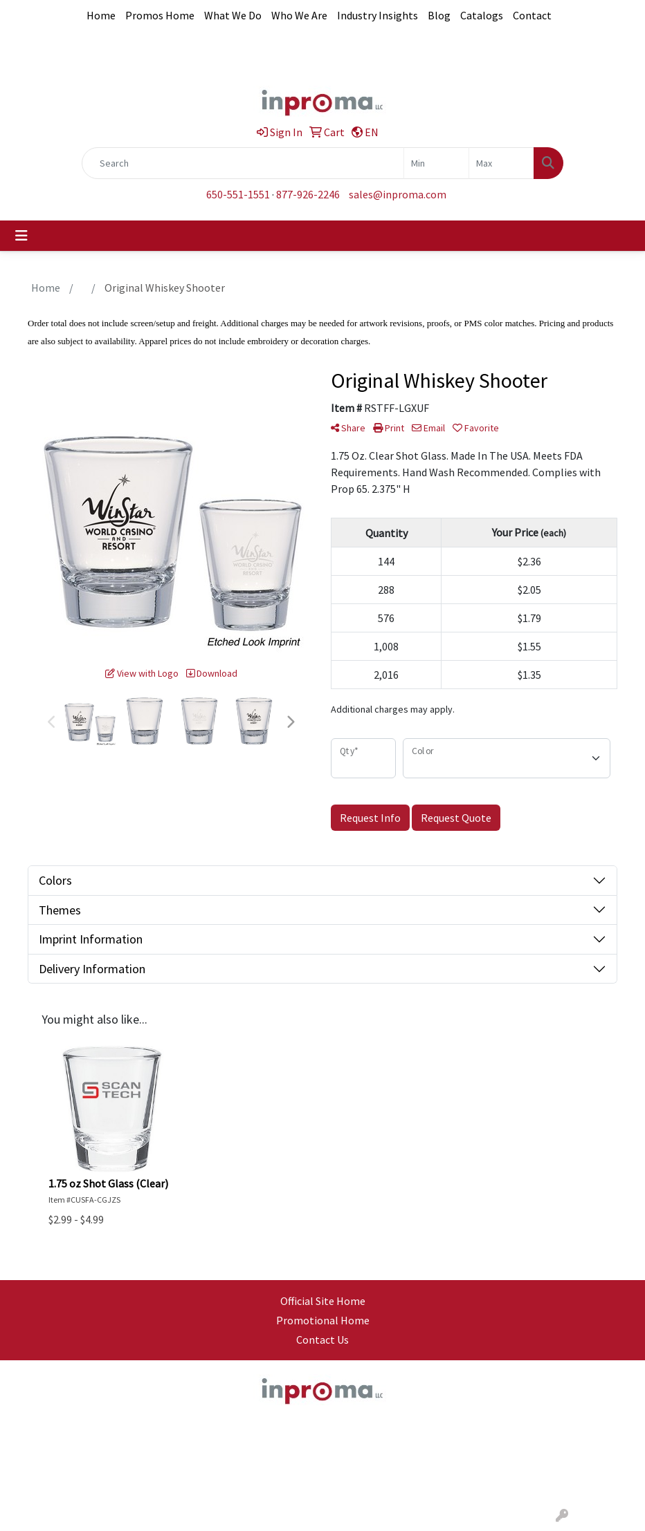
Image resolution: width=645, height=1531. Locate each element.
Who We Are (299, 15)
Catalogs (481, 15)
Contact (532, 15)
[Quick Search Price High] (501, 163)
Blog (439, 15)
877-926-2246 (308, 194)
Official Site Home (322, 1301)
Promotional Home (323, 1320)
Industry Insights (377, 15)
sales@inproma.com (397, 194)
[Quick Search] (243, 163)
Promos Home (159, 15)
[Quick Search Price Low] (436, 163)
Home (101, 15)
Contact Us (322, 1339)
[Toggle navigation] (21, 235)
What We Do (233, 15)
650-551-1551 (238, 194)
